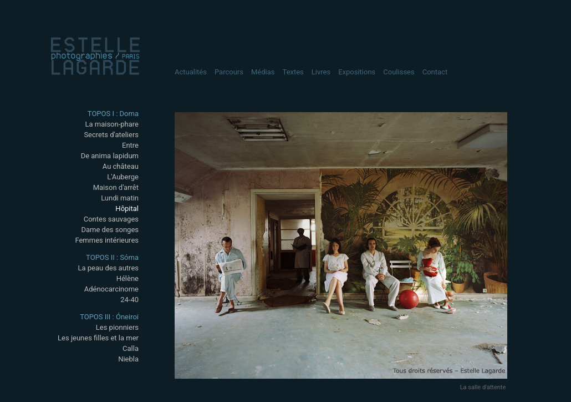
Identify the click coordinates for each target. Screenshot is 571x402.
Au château (121, 166)
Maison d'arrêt (116, 187)
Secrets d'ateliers (111, 134)
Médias (263, 72)
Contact (434, 72)
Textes (293, 72)
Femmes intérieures (107, 240)
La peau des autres (108, 268)
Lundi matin (120, 198)
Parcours (229, 72)
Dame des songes (110, 229)
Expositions (356, 72)
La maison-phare (112, 124)
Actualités (191, 72)
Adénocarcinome (111, 289)
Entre (130, 145)
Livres (321, 72)
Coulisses (398, 72)
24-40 (129, 299)
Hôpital (127, 208)
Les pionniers (117, 327)
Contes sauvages (111, 219)
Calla (131, 348)
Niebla (128, 359)
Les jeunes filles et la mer (98, 338)
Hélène (127, 278)
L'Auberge (123, 177)
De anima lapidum (110, 156)
